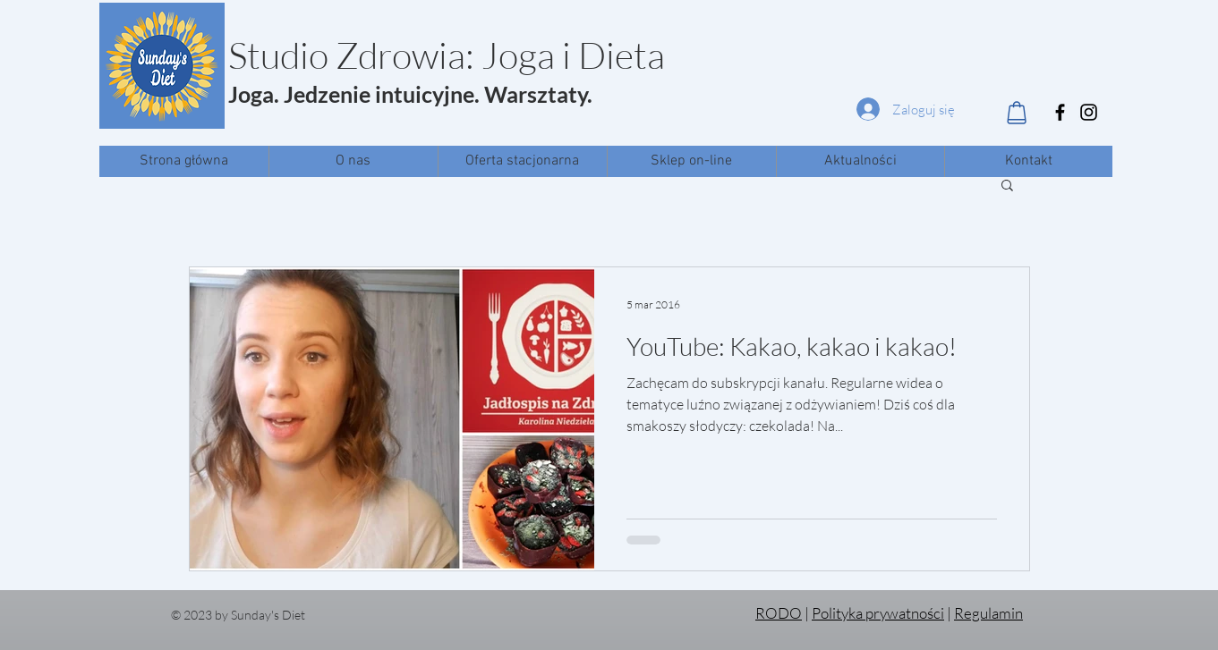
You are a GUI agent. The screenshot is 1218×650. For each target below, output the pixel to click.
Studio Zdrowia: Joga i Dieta (446, 54)
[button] (1007, 186)
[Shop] (1017, 112)
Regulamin (988, 613)
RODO (778, 613)
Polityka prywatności (878, 613)
